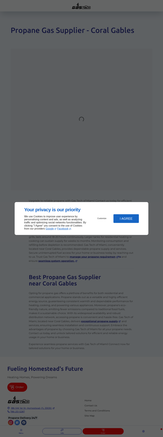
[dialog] (81, 218)
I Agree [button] (126, 218)
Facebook (62, 228)
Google (50, 228)
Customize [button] (101, 218)
